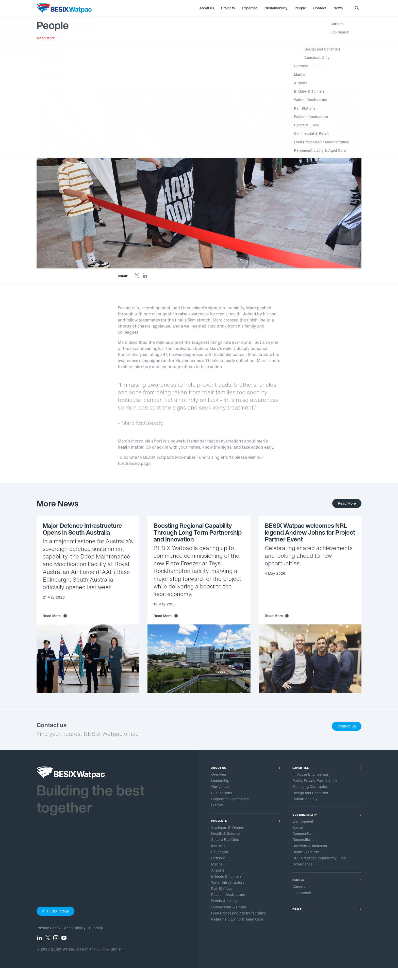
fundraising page (134, 463)
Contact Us (346, 726)
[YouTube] (64, 939)
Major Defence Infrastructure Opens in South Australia (82, 529)
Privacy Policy (48, 927)
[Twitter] (137, 277)
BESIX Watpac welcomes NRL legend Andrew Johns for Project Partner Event (310, 532)
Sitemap (96, 927)
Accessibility (75, 927)
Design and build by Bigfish (99, 949)
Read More (347, 503)
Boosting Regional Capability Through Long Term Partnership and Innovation (198, 532)
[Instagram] (56, 939)
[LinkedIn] (145, 277)
